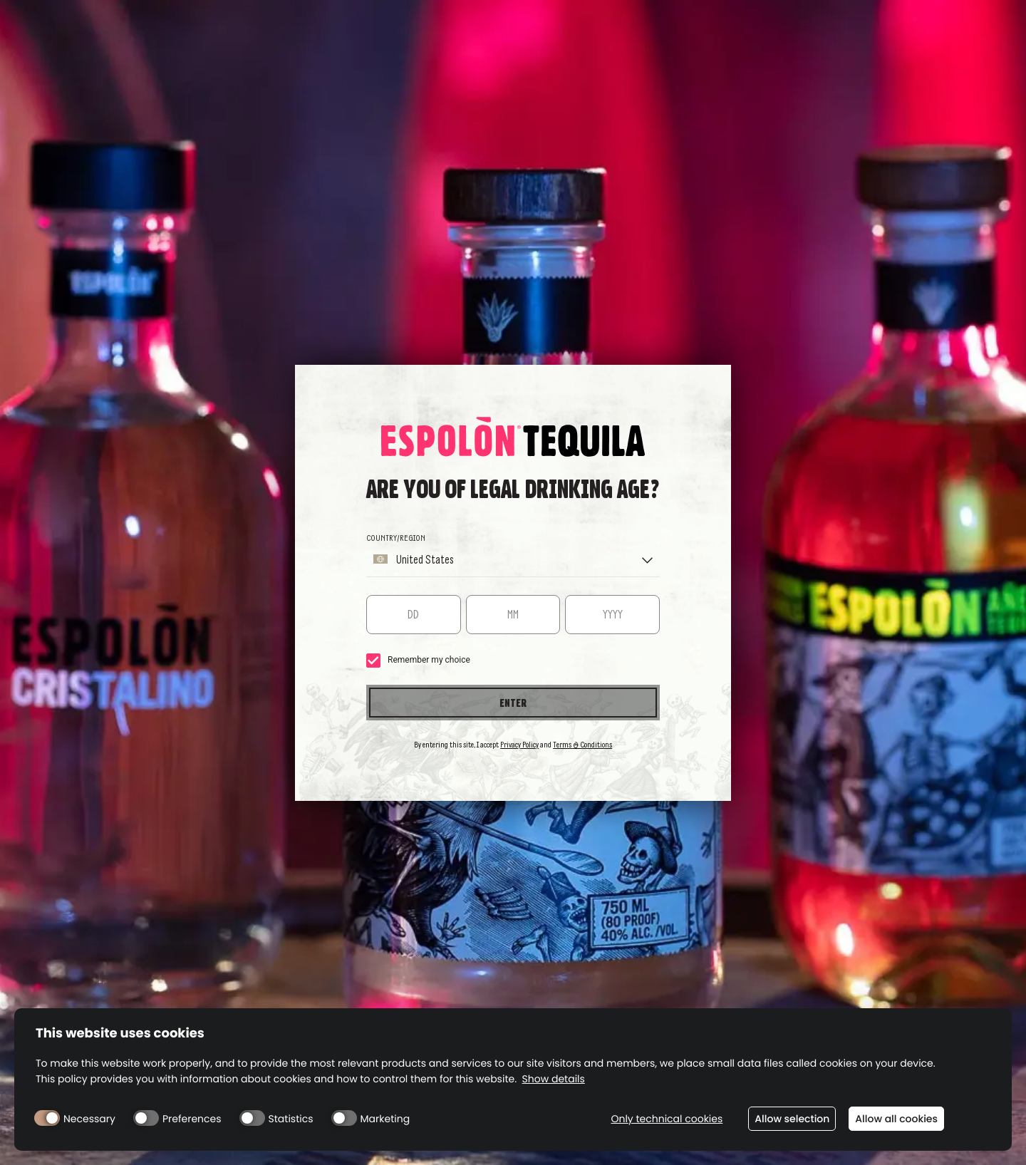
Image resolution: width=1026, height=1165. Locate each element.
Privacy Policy (519, 744)
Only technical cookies (666, 1119)
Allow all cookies (896, 1119)
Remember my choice (418, 660)
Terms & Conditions (582, 744)
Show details (553, 1079)
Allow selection (792, 1119)
